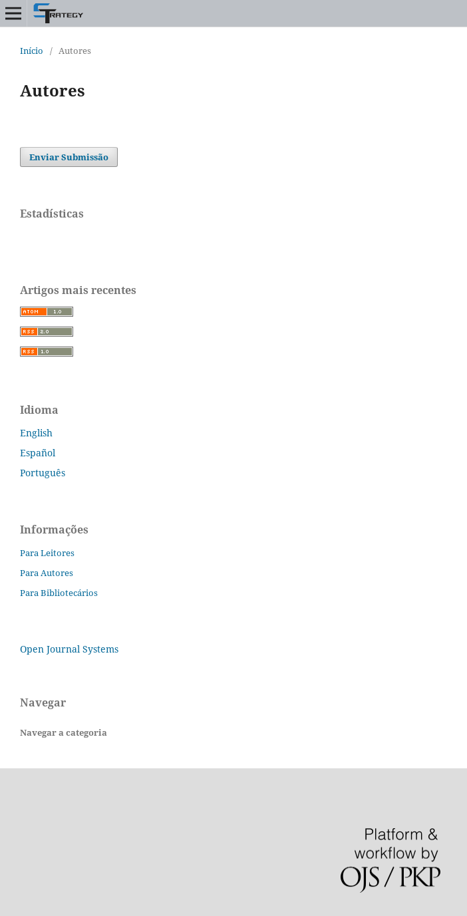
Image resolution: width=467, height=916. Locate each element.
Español (37, 452)
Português (42, 472)
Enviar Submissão (68, 157)
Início (31, 51)
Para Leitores (47, 553)
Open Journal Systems (69, 649)
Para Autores (46, 573)
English (36, 432)
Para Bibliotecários (59, 593)
